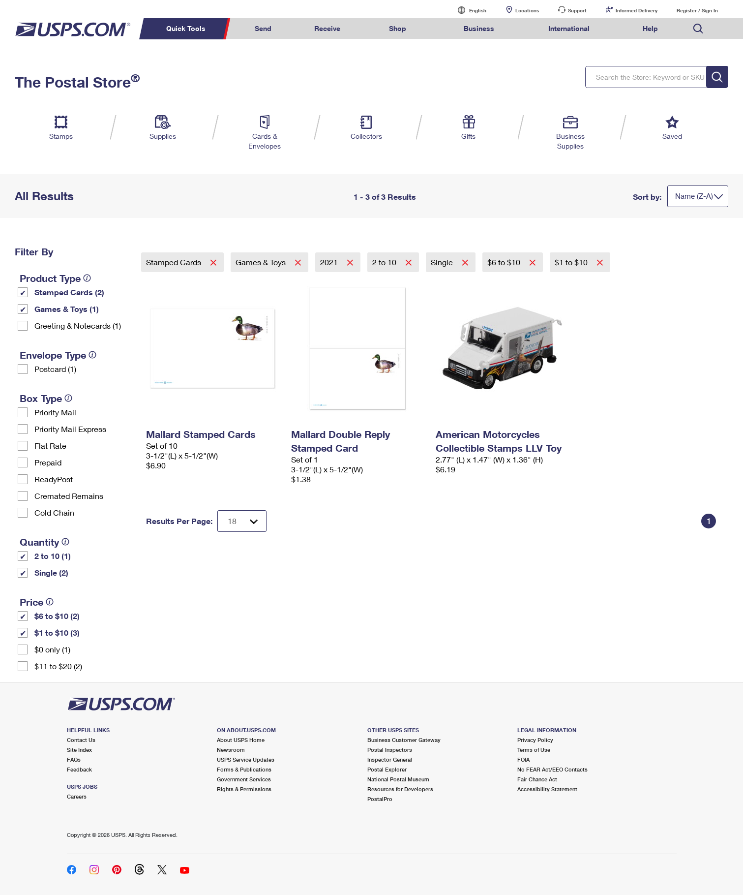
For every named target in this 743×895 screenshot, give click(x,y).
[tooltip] (87, 278)
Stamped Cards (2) (69, 292)
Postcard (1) (55, 368)
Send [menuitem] (263, 28)
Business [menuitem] (479, 28)
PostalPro (379, 799)
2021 (330, 262)
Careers (77, 796)
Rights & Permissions (244, 789)
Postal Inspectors (389, 749)
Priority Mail (55, 412)
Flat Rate (50, 445)
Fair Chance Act (537, 779)
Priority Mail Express (70, 428)
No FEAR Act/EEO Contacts (552, 769)
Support (577, 10)
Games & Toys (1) (66, 308)
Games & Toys (262, 262)
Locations (527, 10)
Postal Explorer (387, 769)
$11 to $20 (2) (58, 666)
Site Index (79, 749)
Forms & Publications (244, 769)
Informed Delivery (636, 10)
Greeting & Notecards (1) (77, 325)
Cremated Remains (68, 495)
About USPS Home (241, 740)
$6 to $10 (504, 262)
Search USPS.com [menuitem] (698, 28)
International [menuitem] (569, 28)
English (467, 10)
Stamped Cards (174, 262)
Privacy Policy (535, 740)
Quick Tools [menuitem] (186, 28)
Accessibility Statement (547, 789)
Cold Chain (54, 512)
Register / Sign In (697, 10)
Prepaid (47, 462)
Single (443, 262)
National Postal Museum (398, 779)
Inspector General (389, 759)
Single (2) (51, 572)
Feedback (79, 769)
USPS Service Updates (245, 759)
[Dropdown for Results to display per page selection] (242, 521)
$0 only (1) (52, 649)
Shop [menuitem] (397, 28)
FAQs (74, 759)
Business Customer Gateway (404, 740)
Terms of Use (533, 749)
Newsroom (231, 749)
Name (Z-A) (694, 195)
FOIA (523, 759)
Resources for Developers (400, 789)
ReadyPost (53, 479)
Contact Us (81, 740)
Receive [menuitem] (327, 28)
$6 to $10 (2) (57, 615)
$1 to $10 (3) (57, 632)
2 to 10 (385, 262)
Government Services (244, 779)
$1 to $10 (572, 262)
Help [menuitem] (650, 28)
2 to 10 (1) (52, 555)
